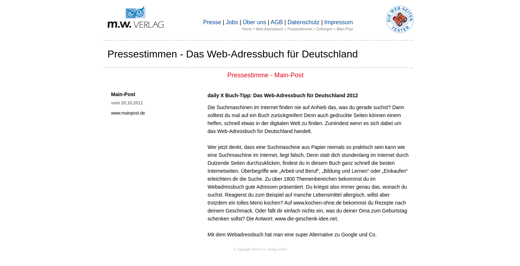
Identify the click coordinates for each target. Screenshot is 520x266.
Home (247, 29)
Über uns (254, 22)
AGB (276, 22)
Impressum (338, 22)
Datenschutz (303, 22)
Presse (212, 22)
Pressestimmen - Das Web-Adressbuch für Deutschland (233, 54)
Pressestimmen (299, 29)
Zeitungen (324, 29)
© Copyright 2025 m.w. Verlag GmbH (260, 249)
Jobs (232, 22)
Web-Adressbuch (269, 29)
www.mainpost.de (128, 113)
